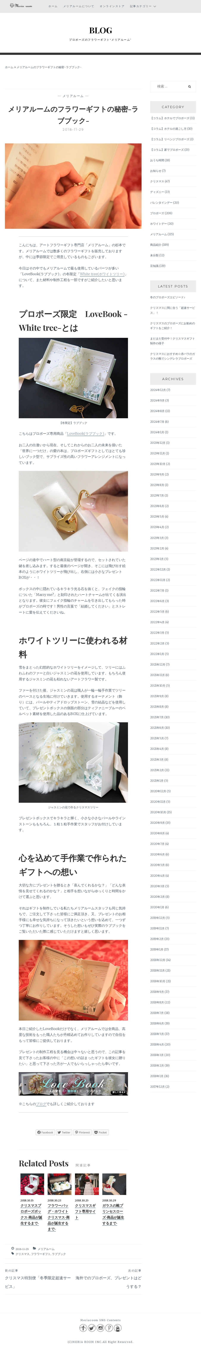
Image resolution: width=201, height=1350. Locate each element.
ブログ (41, 1104)
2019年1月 (156, 950)
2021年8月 (157, 707)
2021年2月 (157, 771)
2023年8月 (157, 485)
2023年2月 (157, 549)
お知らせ (155, 171)
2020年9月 (157, 823)
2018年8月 (157, 1003)
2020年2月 (157, 897)
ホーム (53, 6)
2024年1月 (157, 433)
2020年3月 (157, 887)
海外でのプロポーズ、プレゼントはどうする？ (107, 1279)
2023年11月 (157, 454)
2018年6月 (157, 1024)
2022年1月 (157, 655)
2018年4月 (157, 1045)
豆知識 (154, 266)
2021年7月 (157, 718)
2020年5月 (157, 865)
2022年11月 (157, 581)
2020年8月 (157, 834)
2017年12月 (157, 1087)
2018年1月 (157, 1077)
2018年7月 (157, 1013)
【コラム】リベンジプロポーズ (169, 140)
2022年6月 (157, 602)
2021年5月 (157, 739)
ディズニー (157, 192)
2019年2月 (157, 939)
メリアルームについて (79, 6)
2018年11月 (157, 971)
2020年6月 (157, 855)
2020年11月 (158, 802)
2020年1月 (157, 908)
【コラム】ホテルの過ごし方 (168, 129)
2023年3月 (157, 538)
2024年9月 (157, 401)
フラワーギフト (41, 1254)
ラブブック (59, 1254)
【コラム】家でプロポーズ (167, 150)
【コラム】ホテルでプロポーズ (169, 119)
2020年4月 (157, 876)
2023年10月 (157, 464)
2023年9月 (157, 475)
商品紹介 (155, 245)
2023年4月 (157, 528)
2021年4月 (157, 749)
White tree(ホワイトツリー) (102, 274)
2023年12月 (157, 443)
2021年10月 (157, 686)
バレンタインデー (161, 203)
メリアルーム (73, 96)
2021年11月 (157, 676)
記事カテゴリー (141, 6)
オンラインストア (112, 6)
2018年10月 (157, 982)
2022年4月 (157, 623)
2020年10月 (158, 813)
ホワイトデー (158, 224)
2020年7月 (157, 844)
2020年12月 (158, 792)
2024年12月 (158, 390)
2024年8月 (157, 412)
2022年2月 (157, 644)
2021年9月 (157, 697)
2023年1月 (157, 559)
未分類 (154, 256)
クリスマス (23, 1254)
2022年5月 (157, 612)
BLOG (100, 29)
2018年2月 (157, 1066)
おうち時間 (157, 161)
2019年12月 (157, 918)
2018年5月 (157, 1034)
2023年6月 (157, 507)
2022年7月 (157, 591)
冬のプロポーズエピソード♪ (167, 298)
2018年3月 (157, 1056)
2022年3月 (157, 633)
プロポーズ (157, 214)
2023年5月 (157, 517)
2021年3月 (157, 760)
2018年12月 (157, 961)
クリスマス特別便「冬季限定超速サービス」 (39, 1279)
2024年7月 (157, 422)
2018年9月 (157, 992)
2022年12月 (158, 570)
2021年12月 (157, 665)
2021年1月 (157, 781)
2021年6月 (157, 728)
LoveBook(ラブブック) (85, 434)
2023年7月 (157, 496)
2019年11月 (157, 929)
